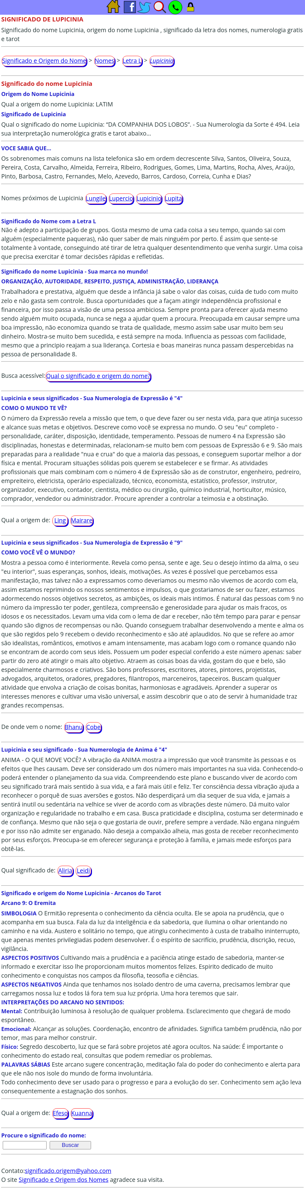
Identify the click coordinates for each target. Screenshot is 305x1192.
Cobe (93, 727)
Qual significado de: (28, 870)
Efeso (60, 1113)
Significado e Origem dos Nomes (64, 1179)
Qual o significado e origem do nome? (98, 376)
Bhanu (74, 727)
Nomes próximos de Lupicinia (42, 198)
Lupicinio (148, 198)
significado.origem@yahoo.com (68, 1171)
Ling (60, 520)
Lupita (173, 198)
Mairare (82, 520)
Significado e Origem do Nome (44, 60)
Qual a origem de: (25, 520)
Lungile (96, 198)
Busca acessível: (23, 375)
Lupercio (121, 198)
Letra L (132, 60)
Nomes (104, 60)
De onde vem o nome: (31, 726)
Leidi (83, 870)
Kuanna (81, 1113)
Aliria (65, 870)
